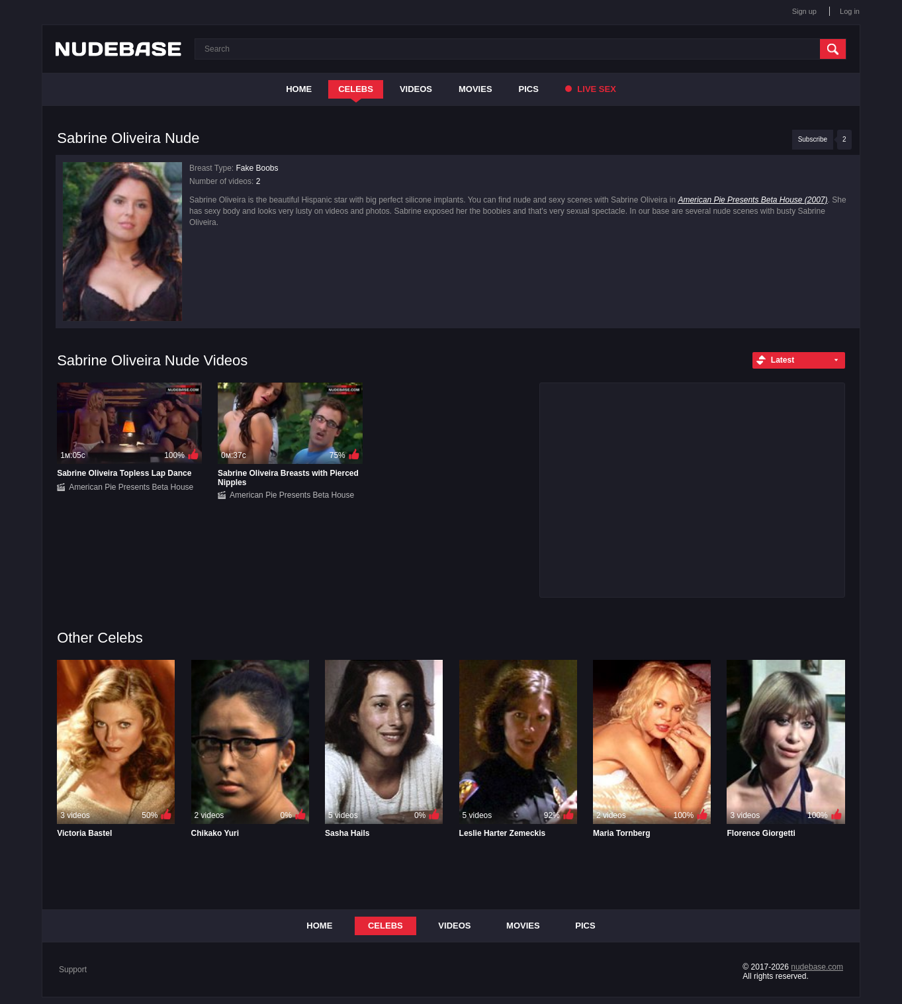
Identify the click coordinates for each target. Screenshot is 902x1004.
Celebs (355, 89)
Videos (416, 89)
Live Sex (590, 89)
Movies (475, 89)
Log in (850, 11)
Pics (529, 89)
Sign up (804, 11)
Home (299, 89)
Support (73, 969)
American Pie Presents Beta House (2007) (752, 200)
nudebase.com (817, 967)
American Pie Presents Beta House (131, 487)
